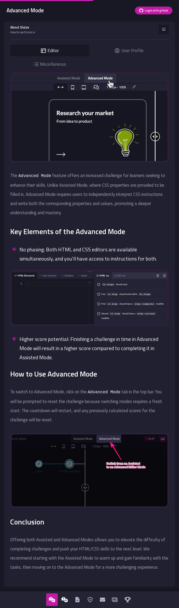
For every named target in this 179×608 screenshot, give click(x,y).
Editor (50, 50)
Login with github (153, 10)
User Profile (129, 50)
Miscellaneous (50, 64)
